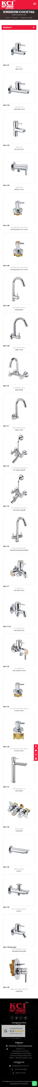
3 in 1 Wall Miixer (19, 510)
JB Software (24, 1084)
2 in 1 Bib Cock (19, 591)
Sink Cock (19, 350)
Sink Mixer (19, 390)
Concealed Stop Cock (19, 230)
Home (8, 18)
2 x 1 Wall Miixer (19, 470)
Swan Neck (19, 310)
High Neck (19, 791)
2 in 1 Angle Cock (19, 671)
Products (15, 18)
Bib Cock (19, 69)
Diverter (19, 831)
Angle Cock (19, 190)
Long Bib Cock (19, 109)
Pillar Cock (19, 149)
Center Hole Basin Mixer (19, 550)
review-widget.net (16, 1039)
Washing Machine (19, 951)
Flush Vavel (19, 711)
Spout (19, 871)
